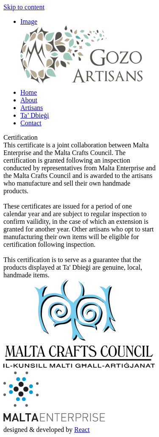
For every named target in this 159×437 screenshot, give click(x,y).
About (28, 100)
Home (28, 92)
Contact (31, 123)
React (81, 429)
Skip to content (24, 7)
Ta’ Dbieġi (34, 115)
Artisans (31, 107)
